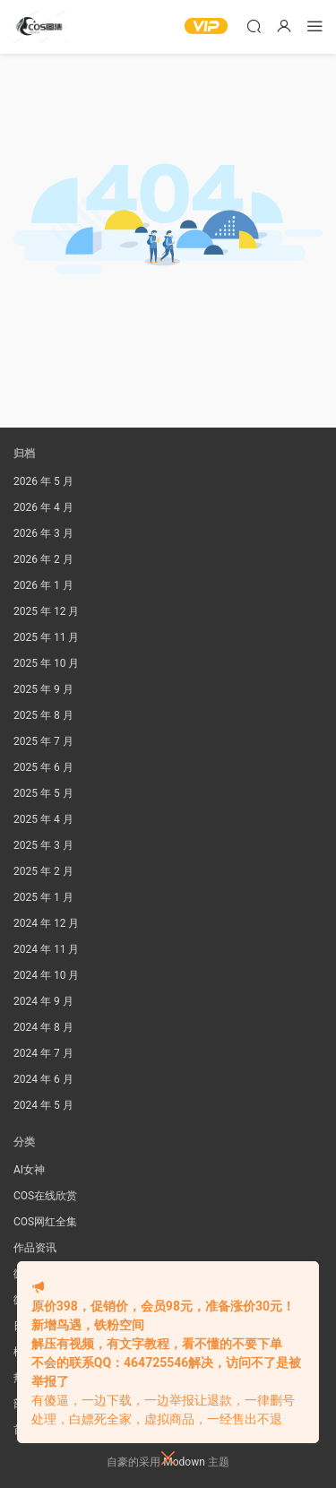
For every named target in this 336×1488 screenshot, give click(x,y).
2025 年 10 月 (46, 663)
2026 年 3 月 (43, 533)
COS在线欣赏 (45, 1196)
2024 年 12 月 (46, 923)
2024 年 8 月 (43, 1027)
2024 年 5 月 (43, 1105)
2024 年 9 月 (43, 1001)
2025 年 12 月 (46, 611)
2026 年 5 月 (43, 481)
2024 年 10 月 (46, 975)
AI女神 (29, 1170)
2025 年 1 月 (43, 897)
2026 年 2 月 (43, 559)
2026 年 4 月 (43, 507)
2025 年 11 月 (46, 637)
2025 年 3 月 (43, 845)
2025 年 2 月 (43, 871)
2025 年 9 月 (43, 689)
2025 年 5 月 (43, 793)
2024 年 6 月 (43, 1079)
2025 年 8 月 (43, 715)
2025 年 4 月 (43, 819)
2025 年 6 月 (43, 767)
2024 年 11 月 (46, 949)
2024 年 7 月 (43, 1053)
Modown (184, 1462)
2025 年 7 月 (43, 741)
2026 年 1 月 (43, 585)
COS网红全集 (45, 1221)
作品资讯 (34, 1247)
